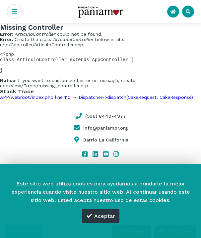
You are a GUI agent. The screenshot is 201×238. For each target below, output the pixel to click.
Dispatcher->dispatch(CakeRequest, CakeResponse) (136, 101)
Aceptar (101, 216)
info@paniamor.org (100, 132)
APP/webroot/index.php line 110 (35, 101)
